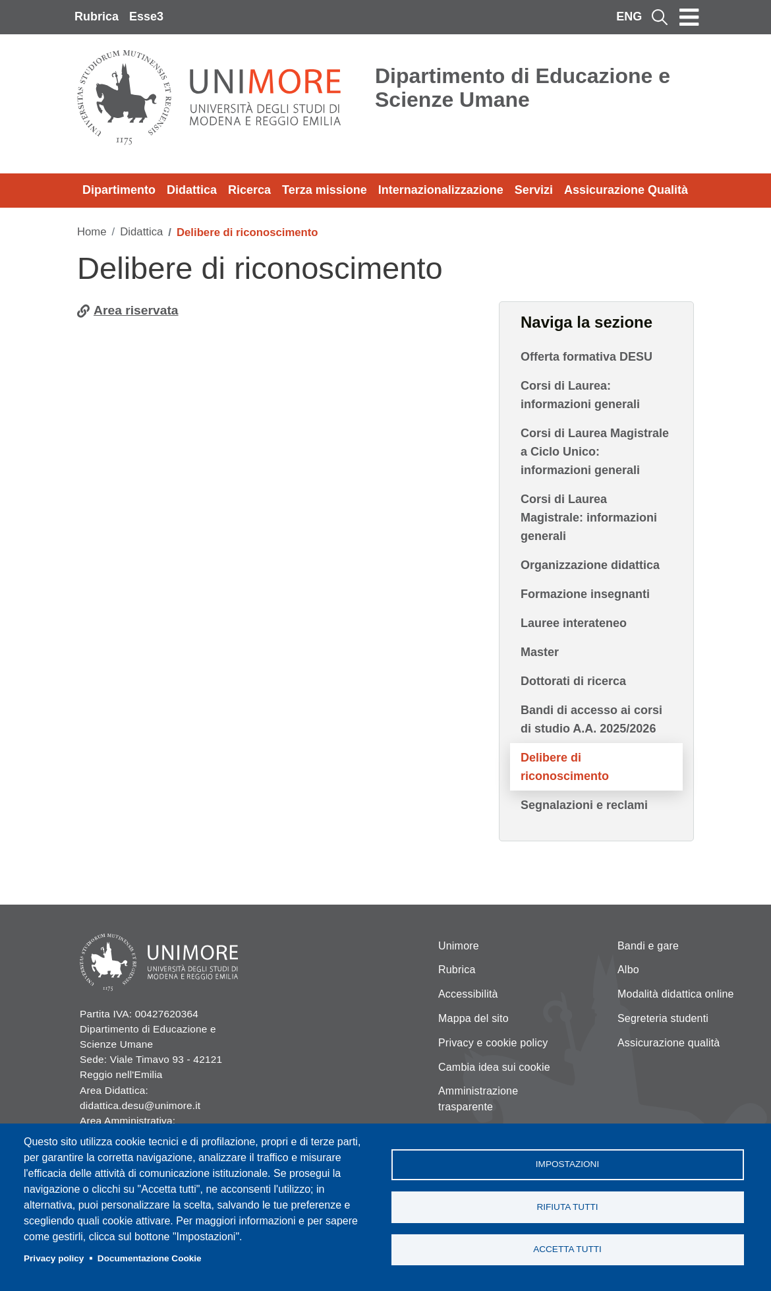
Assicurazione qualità (668, 1042)
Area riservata (136, 310)
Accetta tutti (567, 1250)
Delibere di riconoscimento (565, 767)
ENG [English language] (629, 16)
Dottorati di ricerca (573, 681)
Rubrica (96, 16)
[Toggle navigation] (689, 17)
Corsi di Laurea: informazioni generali (580, 395)
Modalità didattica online (675, 994)
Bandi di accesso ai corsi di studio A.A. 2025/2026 (591, 719)
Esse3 (146, 16)
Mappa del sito (473, 1018)
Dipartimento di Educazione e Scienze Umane (522, 87)
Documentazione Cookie (150, 1258)
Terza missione (324, 189)
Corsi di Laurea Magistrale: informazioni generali (589, 518)
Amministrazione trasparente (478, 1098)
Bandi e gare (648, 945)
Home (92, 231)
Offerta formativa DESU (586, 356)
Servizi (534, 189)
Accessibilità (468, 994)
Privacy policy (54, 1258)
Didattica (192, 189)
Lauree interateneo (574, 623)
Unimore (458, 945)
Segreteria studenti (662, 1018)
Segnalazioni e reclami (584, 805)
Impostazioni (567, 1164)
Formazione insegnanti (585, 594)
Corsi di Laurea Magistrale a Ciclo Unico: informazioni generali (595, 452)
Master (540, 652)
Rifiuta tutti (567, 1207)
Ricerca (249, 189)
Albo (628, 969)
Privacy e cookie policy (493, 1042)
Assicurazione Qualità (626, 189)
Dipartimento (119, 189)
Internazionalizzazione (440, 189)
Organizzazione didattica (590, 565)
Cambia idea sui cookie (494, 1067)
